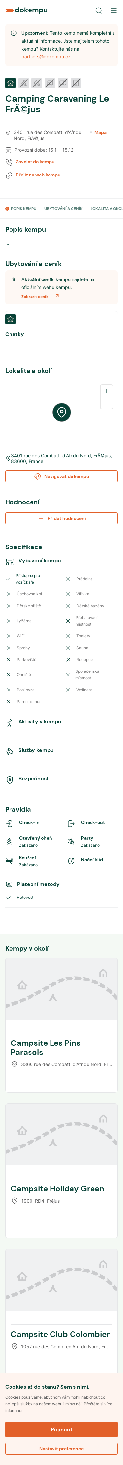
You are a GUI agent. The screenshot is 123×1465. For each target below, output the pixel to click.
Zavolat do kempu (35, 162)
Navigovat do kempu (61, 476)
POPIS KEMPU (23, 208)
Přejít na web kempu (38, 175)
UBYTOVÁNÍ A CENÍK (63, 208)
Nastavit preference (61, 1449)
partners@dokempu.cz (46, 56)
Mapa (98, 132)
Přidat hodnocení (61, 518)
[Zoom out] (107, 403)
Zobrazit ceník (41, 296)
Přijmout (61, 1429)
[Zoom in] (107, 391)
